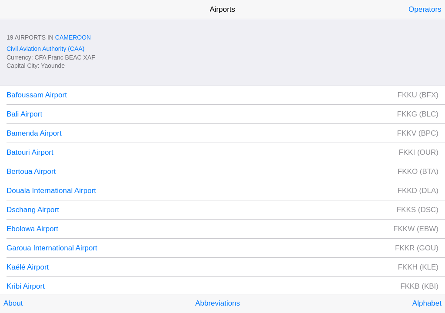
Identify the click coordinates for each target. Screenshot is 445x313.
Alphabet (427, 303)
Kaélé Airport (28, 267)
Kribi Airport (26, 286)
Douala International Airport (51, 190)
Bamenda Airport (34, 133)
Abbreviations (217, 303)
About (13, 303)
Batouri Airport (30, 152)
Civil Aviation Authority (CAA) (45, 48)
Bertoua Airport (31, 171)
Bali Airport (24, 114)
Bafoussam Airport (37, 95)
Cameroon (73, 37)
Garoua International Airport (52, 248)
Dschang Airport (33, 210)
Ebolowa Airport (32, 229)
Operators (425, 9)
